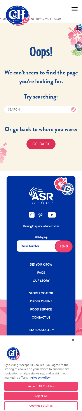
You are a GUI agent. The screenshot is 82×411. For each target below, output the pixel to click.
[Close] (73, 340)
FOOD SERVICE (41, 309)
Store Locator (41, 293)
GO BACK (41, 144)
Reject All (41, 396)
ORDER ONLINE (41, 301)
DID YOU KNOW (41, 264)
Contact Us (41, 317)
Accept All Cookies (41, 386)
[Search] (41, 109)
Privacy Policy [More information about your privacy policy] (40, 377)
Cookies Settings (41, 405)
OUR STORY (41, 281)
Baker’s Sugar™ (41, 330)
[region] (41, 373)
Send (64, 246)
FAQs (41, 272)
